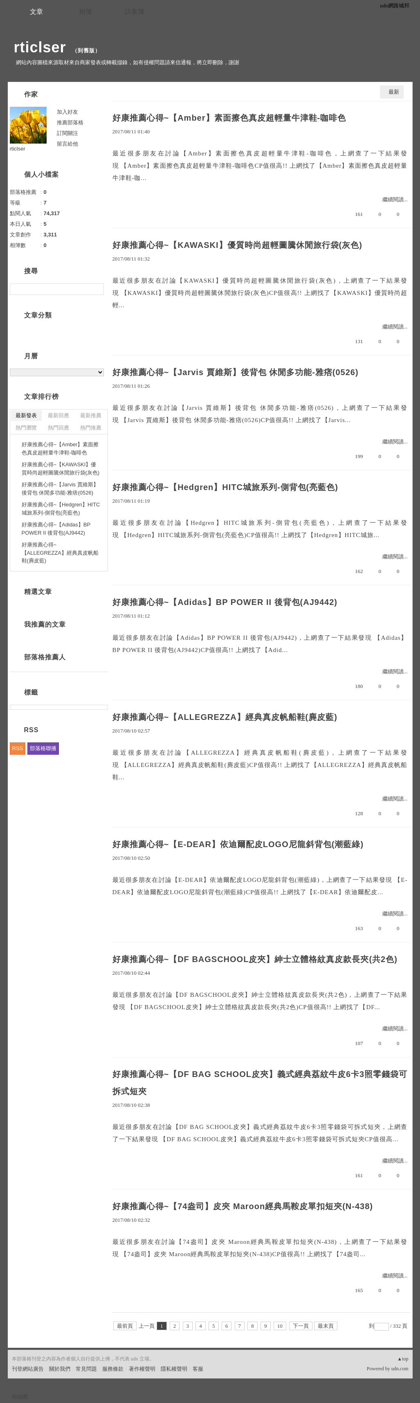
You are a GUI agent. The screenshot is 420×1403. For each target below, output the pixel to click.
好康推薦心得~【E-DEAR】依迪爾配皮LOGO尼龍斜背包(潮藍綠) (238, 844)
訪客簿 (134, 11)
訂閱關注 (67, 133)
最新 (394, 92)
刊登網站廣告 (28, 1369)
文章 (36, 11)
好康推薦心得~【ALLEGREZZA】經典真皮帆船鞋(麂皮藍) (224, 717)
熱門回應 (58, 428)
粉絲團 (20, 1397)
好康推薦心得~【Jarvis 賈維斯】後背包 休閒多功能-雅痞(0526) (235, 372)
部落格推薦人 (45, 657)
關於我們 (59, 1369)
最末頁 (326, 1326)
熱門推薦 (90, 428)
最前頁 (125, 1326)
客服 (198, 1369)
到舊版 (86, 50)
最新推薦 (90, 415)
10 (280, 1326)
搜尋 (97, 289)
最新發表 (26, 415)
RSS (17, 748)
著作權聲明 (142, 1369)
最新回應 (58, 415)
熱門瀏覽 (26, 428)
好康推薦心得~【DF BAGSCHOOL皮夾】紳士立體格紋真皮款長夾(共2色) (255, 959)
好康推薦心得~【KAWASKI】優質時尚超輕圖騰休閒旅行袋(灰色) (237, 245)
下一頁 (301, 1326)
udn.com (400, 1369)
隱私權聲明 (174, 1369)
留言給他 (67, 144)
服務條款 (113, 1369)
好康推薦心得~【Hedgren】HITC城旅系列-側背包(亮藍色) (225, 487)
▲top (402, 1359)
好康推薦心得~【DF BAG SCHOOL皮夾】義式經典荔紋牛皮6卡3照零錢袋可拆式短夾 (260, 1083)
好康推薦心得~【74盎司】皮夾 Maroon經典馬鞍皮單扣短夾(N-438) (242, 1206)
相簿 (85, 11)
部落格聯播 (43, 748)
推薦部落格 (70, 122)
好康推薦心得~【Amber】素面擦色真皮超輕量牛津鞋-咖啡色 (229, 117)
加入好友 (67, 112)
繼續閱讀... (395, 199)
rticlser (40, 47)
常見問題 (86, 1369)
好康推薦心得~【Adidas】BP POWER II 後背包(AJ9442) (225, 602)
